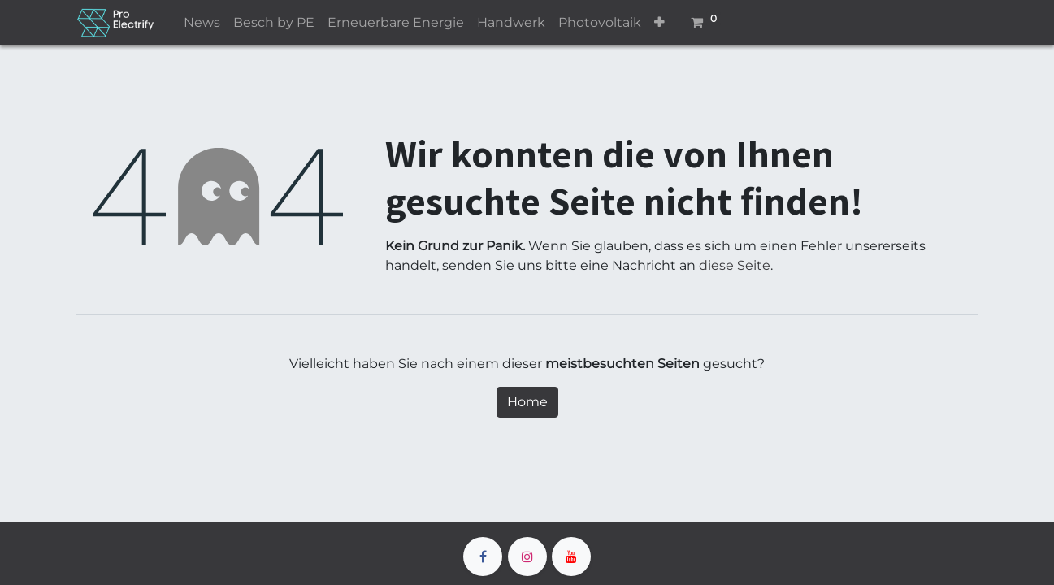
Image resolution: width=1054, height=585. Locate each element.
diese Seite (734, 265)
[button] (659, 22)
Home (527, 402)
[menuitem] (202, 22)
